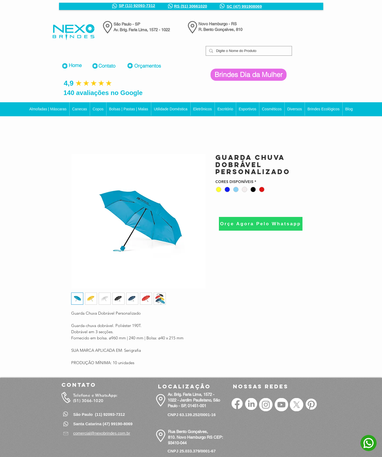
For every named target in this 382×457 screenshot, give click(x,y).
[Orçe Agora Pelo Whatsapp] (260, 224)
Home (75, 65)
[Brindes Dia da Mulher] (249, 75)
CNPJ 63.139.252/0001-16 (192, 414)
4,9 (69, 83)
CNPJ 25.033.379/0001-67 (192, 451)
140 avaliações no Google (103, 92)
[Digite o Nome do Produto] (248, 50)
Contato (106, 66)
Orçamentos (147, 66)
